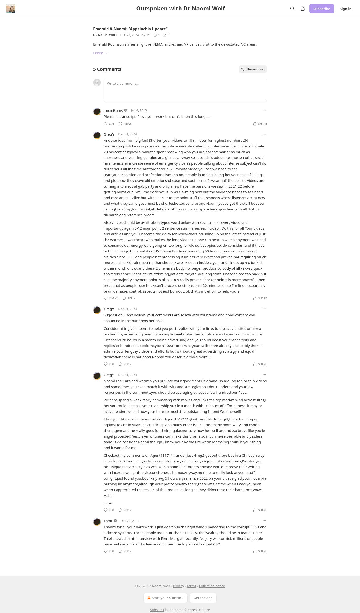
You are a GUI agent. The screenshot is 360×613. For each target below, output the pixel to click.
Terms (191, 586)
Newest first (253, 69)
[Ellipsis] (264, 110)
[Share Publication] (303, 8)
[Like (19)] (146, 35)
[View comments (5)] (156, 35)
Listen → (100, 53)
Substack (157, 610)
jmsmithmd (113, 110)
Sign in (345, 8)
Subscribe (321, 8)
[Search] (292, 8)
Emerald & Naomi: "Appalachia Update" (130, 28)
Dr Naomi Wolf (105, 35)
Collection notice (212, 586)
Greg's (109, 134)
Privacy (178, 586)
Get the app (203, 598)
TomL (108, 520)
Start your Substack (164, 598)
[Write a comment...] (185, 90)
